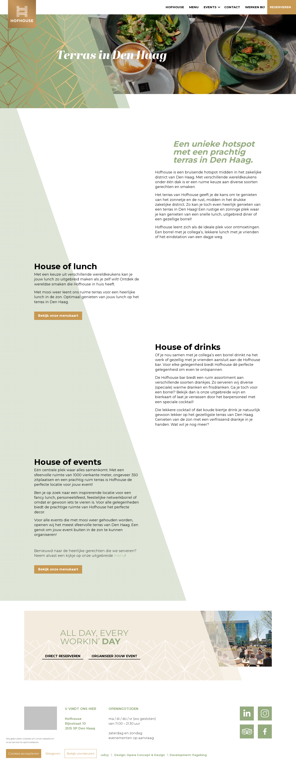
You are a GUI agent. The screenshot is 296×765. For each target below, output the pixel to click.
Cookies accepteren (23, 753)
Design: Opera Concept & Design (139, 755)
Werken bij (255, 7)
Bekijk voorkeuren (81, 753)
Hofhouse (175, 7)
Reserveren (280, 7)
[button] (219, 7)
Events (210, 7)
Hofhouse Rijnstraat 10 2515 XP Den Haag (80, 723)
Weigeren (52, 753)
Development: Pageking (188, 755)
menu (119, 555)
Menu (194, 7)
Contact (232, 7)
